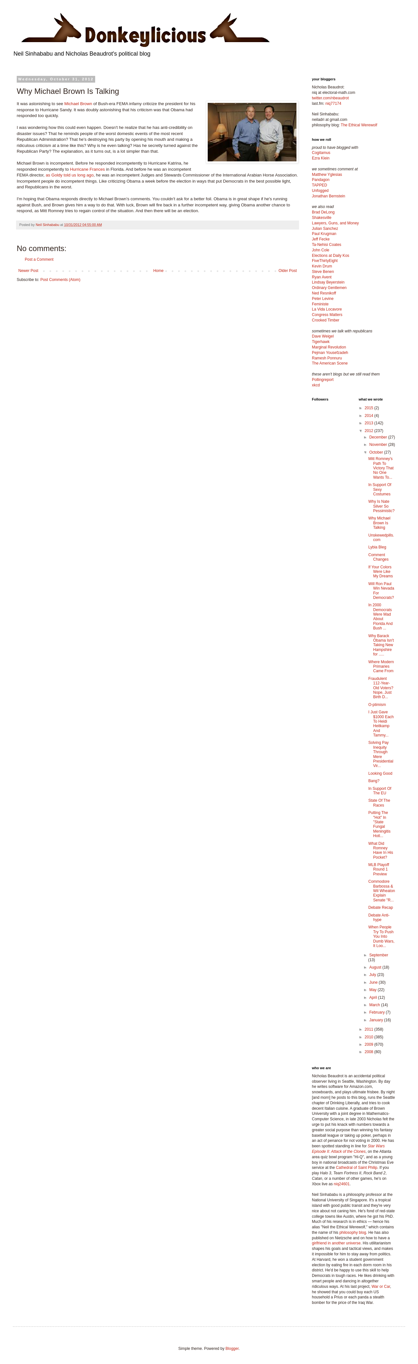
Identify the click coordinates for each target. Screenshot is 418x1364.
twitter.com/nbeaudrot (330, 98)
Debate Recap (380, 907)
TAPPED (319, 185)
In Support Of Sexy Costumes (379, 489)
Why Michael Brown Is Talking (379, 523)
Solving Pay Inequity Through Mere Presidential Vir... (380, 754)
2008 (369, 1052)
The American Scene (330, 363)
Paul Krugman (324, 233)
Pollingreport (322, 379)
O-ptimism (377, 704)
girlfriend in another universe (336, 1243)
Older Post (287, 270)
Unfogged (320, 190)
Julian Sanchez (325, 228)
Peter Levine (322, 298)
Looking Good (380, 773)
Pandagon (321, 179)
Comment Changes (378, 557)
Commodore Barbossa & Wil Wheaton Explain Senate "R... (381, 890)
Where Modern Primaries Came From (381, 666)
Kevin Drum (322, 266)
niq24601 (342, 1184)
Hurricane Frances (87, 169)
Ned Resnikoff (324, 293)
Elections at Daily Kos (330, 255)
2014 (369, 415)
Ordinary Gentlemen (329, 287)
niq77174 (333, 103)
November (378, 444)
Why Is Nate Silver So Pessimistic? (381, 506)
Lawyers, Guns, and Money (335, 223)
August (375, 967)
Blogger (232, 1348)
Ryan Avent (322, 277)
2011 (369, 1029)
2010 (369, 1037)
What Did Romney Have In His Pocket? (380, 850)
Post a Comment (39, 259)
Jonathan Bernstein (328, 196)
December (378, 437)
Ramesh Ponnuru (327, 358)
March (375, 1005)
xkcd (316, 385)
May (373, 990)
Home (158, 270)
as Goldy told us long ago (70, 175)
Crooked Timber (325, 320)
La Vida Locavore (327, 309)
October (376, 452)
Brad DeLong (323, 212)
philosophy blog (352, 1232)
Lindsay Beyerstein (328, 282)
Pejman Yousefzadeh (330, 352)
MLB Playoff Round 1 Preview (378, 869)
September (378, 955)
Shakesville (322, 217)
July (373, 974)
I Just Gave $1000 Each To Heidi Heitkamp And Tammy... (381, 723)
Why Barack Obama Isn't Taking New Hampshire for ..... (381, 645)
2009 (369, 1044)
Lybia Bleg (377, 547)
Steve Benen (323, 271)
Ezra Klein (321, 158)
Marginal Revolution (329, 347)
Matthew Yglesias (327, 174)
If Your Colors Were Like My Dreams (380, 572)
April (373, 997)
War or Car (380, 1286)
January (376, 1020)
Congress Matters (327, 314)
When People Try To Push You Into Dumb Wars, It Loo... (381, 936)
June (373, 982)
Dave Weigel (323, 336)
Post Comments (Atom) (60, 279)
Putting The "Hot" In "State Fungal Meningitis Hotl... (379, 824)
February (377, 1012)
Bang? (373, 781)
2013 (369, 423)
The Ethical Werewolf (359, 125)
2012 (369, 431)
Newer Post (28, 270)
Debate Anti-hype (378, 917)
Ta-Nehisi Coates (326, 244)
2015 (369, 408)
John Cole (320, 250)
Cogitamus (321, 152)
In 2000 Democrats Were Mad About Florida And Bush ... (380, 616)
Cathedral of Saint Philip (356, 1167)
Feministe (320, 304)
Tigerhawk (321, 341)
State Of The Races (379, 802)
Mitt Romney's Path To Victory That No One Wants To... (381, 468)
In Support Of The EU (379, 790)
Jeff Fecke (321, 239)
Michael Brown (78, 103)
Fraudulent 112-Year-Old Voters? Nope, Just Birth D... (380, 688)
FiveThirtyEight (325, 260)
